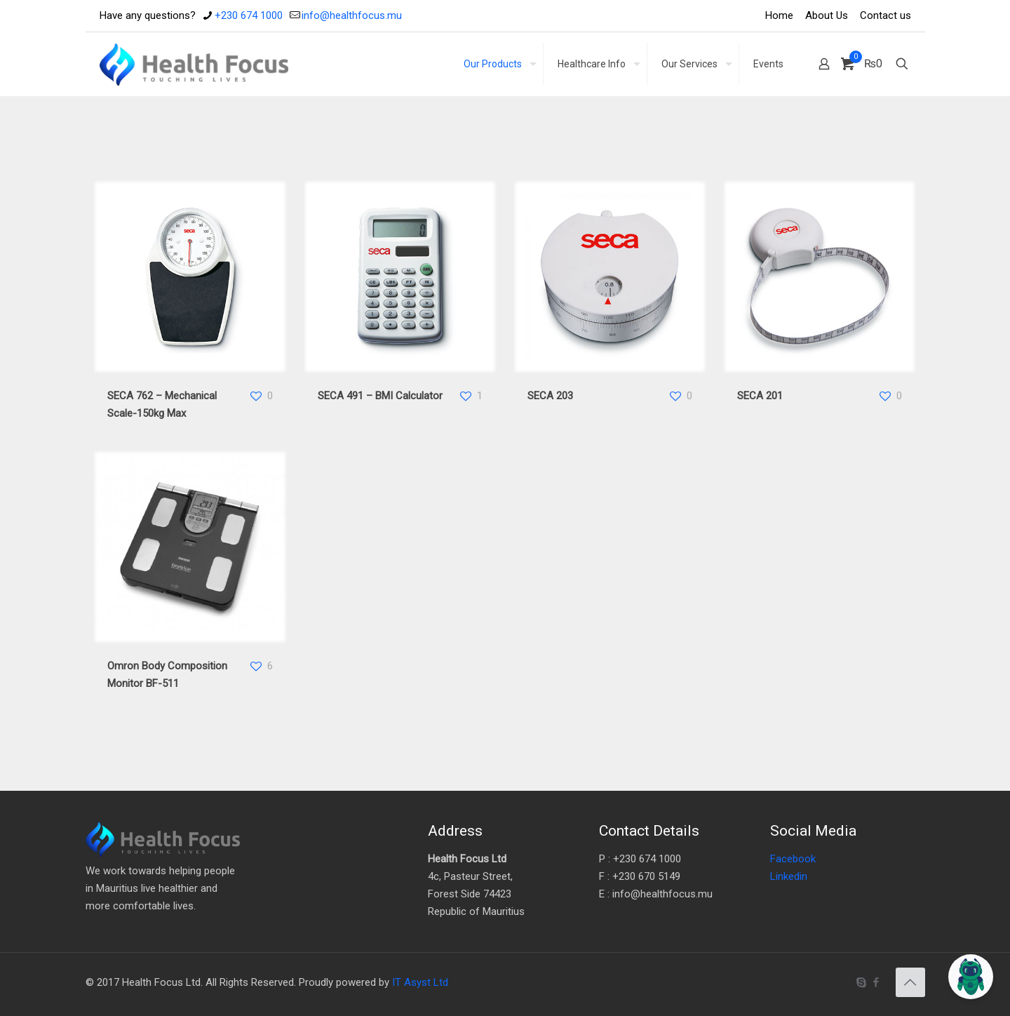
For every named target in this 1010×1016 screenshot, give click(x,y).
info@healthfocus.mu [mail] (352, 15)
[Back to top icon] (910, 982)
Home (779, 15)
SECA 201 (760, 395)
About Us (826, 15)
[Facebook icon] (876, 982)
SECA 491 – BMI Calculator (380, 395)
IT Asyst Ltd (420, 982)
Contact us (885, 15)
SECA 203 (550, 395)
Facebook (793, 859)
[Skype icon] (861, 982)
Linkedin (788, 876)
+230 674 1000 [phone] (249, 15)
